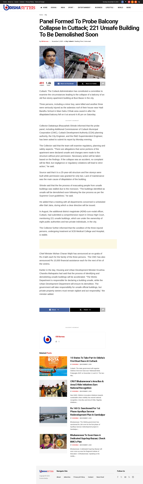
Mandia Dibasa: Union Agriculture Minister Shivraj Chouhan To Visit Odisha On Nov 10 (22, 207)
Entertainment (84, 7)
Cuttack (71, 41)
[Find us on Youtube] (129, 2)
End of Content (18, 218)
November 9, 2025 (57, 41)
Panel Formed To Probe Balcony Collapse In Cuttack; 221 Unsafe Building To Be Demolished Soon (16, 25)
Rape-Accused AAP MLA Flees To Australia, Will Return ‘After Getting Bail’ (22, 143)
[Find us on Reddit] (135, 2)
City (46, 15)
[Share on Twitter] (88, 84)
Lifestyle (109, 7)
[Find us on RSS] (132, 2)
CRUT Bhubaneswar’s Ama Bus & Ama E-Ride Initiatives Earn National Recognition (22, 155)
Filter (31, 13)
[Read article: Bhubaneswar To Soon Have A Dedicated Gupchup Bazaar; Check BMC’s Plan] (53, 443)
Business (98, 7)
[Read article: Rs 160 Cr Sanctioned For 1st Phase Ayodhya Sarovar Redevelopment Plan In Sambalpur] (53, 416)
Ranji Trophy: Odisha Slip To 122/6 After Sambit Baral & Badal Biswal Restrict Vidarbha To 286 (22, 181)
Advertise (67, 477)
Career (16, 2)
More (128, 7)
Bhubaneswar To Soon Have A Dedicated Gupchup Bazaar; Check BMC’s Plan (87, 438)
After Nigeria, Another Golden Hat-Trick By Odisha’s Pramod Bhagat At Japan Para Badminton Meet (22, 96)
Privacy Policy (30, 2)
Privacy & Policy (79, 477)
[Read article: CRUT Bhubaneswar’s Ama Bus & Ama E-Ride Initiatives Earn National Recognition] (53, 390)
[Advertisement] (18, 76)
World (120, 7)
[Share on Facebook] (65, 84)
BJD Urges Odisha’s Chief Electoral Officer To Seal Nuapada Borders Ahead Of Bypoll (22, 108)
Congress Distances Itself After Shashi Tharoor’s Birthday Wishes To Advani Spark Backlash (22, 40)
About (59, 477)
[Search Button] (139, 2)
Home (5, 2)
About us (10, 2)
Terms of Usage (39, 2)
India (63, 7)
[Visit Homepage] (19, 8)
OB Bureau (44, 41)
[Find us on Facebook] (122, 2)
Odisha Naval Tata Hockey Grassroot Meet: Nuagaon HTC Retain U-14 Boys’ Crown (21, 131)
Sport (70, 7)
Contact (22, 2)
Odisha (53, 7)
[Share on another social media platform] (103, 84)
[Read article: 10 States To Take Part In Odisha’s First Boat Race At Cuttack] (53, 366)
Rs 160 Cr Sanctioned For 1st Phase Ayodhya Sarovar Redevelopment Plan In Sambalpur (87, 411)
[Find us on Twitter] (125, 2)
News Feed (100, 477)
